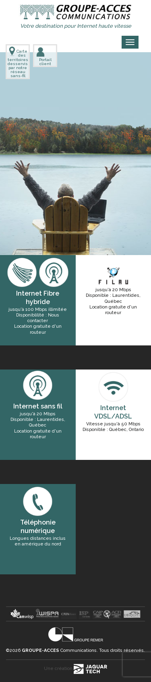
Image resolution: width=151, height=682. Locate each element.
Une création (75, 668)
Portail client (44, 56)
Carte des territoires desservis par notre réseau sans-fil (18, 62)
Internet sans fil (37, 406)
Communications (59, 650)
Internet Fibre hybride (37, 298)
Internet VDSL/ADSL (113, 412)
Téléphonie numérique (38, 527)
